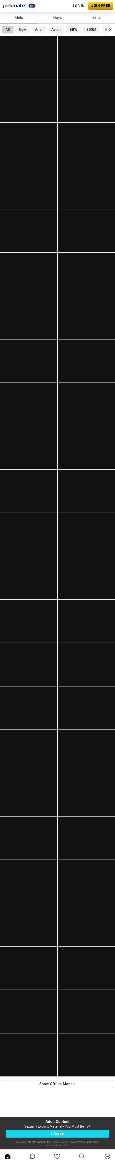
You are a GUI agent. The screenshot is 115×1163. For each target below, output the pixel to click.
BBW (74, 30)
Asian (56, 30)
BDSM (91, 30)
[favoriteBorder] (57, 1156)
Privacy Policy (77, 1142)
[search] (82, 1156)
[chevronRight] (110, 29)
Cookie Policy (60, 1142)
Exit (67, 1145)
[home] (7, 1156)
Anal (38, 30)
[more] (107, 1156)
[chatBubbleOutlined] (32, 1156)
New (22, 30)
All (7, 30)
